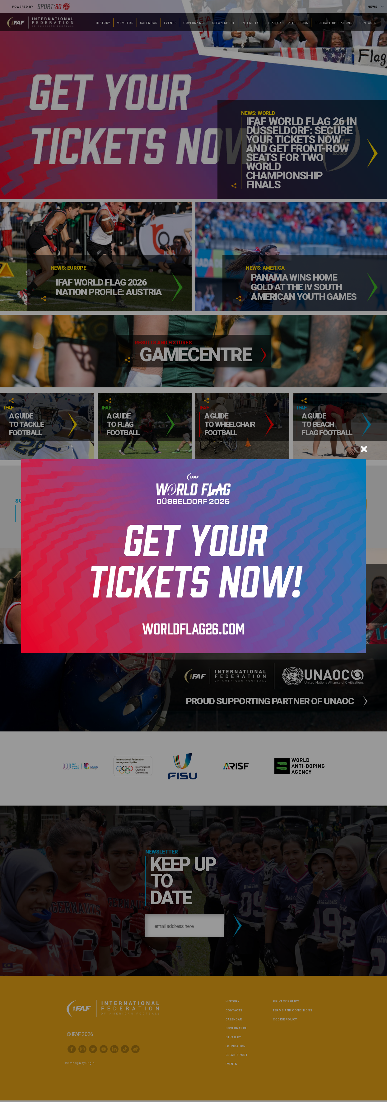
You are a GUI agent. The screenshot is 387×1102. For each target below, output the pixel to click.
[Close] (364, 449)
